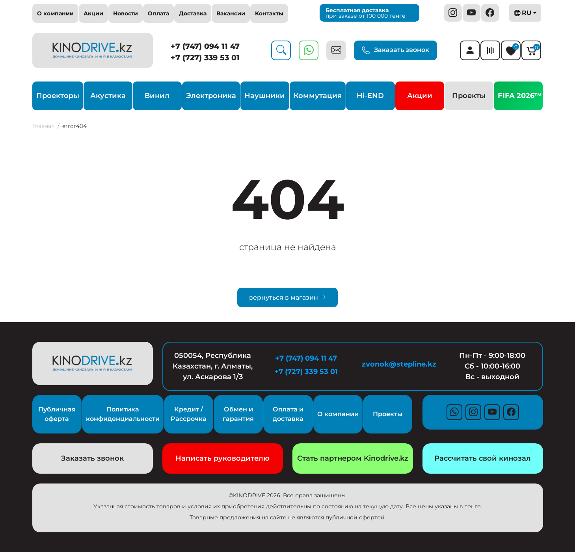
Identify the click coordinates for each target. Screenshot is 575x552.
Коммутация (318, 95)
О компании (55, 13)
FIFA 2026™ (520, 95)
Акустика (108, 95)
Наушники (264, 95)
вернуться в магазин (287, 297)
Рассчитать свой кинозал (482, 458)
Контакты (269, 13)
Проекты (469, 95)
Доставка (193, 13)
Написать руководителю (222, 458)
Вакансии (230, 13)
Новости (125, 13)
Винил (157, 95)
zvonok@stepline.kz (399, 364)
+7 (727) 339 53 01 (205, 57)
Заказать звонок (395, 50)
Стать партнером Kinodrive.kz (352, 458)
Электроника (211, 95)
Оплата (158, 13)
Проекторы (57, 95)
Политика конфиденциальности (123, 414)
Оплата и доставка (288, 414)
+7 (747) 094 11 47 (205, 46)
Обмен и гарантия (238, 414)
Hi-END (370, 95)
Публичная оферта (57, 414)
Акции (93, 13)
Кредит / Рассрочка (189, 414)
